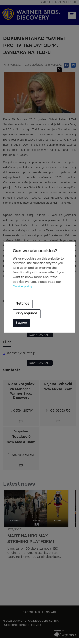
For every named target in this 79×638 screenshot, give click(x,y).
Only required (26, 313)
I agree (21, 323)
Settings (22, 303)
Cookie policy (22, 286)
